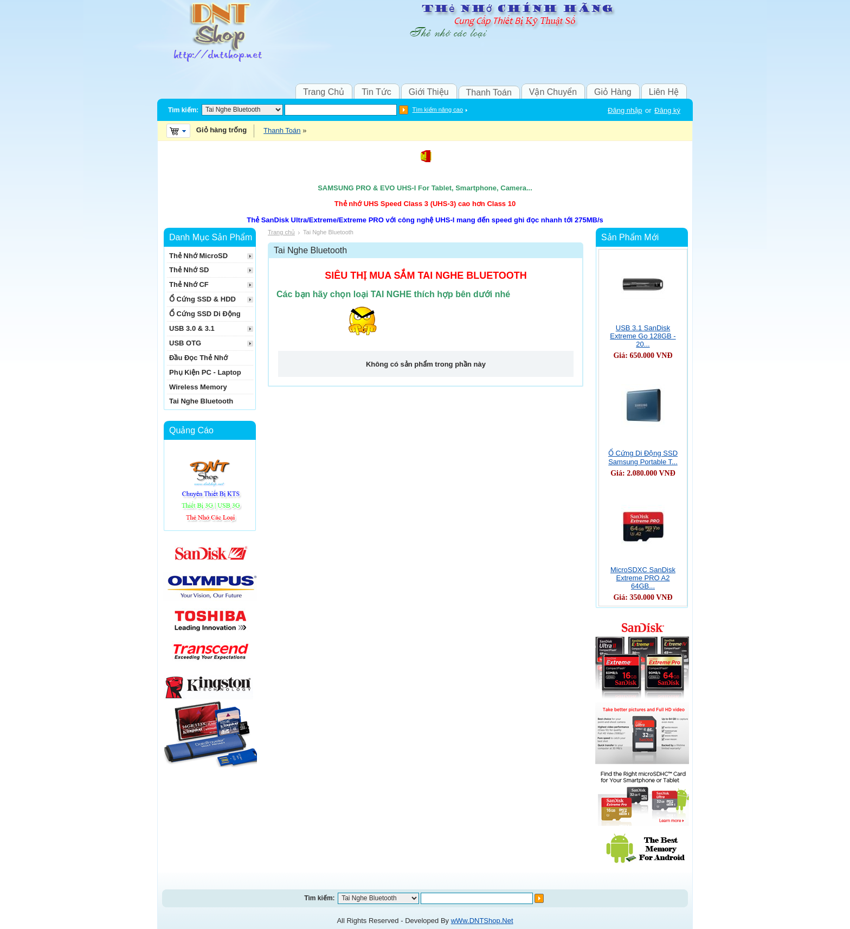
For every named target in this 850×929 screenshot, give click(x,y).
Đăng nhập (625, 110)
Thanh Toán (489, 92)
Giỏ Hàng (613, 92)
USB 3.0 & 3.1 (192, 328)
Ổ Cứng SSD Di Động (205, 314)
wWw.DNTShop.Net (482, 921)
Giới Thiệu (429, 92)
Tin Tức (376, 92)
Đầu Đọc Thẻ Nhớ (198, 358)
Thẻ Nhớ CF (189, 284)
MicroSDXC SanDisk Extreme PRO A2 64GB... (642, 578)
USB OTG (185, 343)
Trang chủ (281, 232)
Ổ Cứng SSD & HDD (202, 299)
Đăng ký (667, 110)
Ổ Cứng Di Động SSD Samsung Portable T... (643, 457)
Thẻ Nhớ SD (189, 270)
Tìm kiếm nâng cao (438, 109)
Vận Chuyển (553, 92)
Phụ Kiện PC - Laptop (205, 372)
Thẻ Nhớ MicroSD (198, 256)
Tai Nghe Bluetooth (201, 401)
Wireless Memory (198, 387)
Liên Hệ (664, 92)
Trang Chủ (323, 92)
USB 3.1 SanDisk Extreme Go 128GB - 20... (642, 336)
